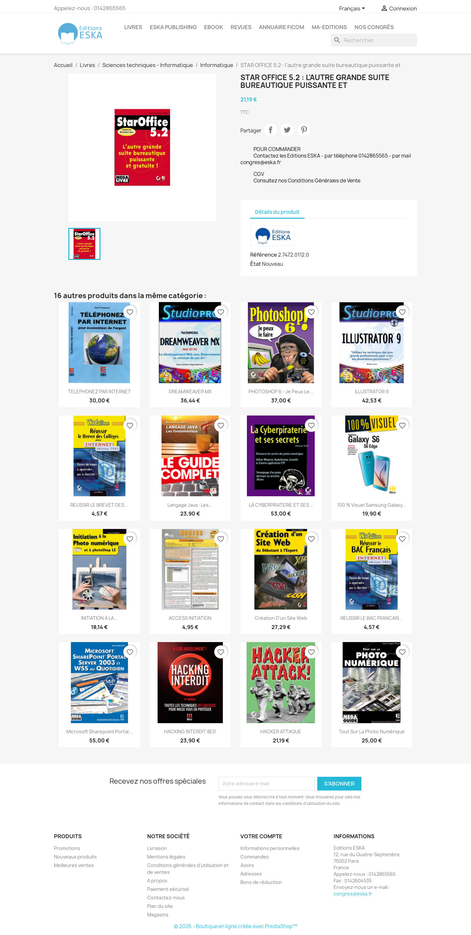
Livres (133, 27)
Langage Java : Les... (190, 505)
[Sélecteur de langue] (353, 9)
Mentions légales (166, 857)
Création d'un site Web (281, 618)
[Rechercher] (374, 40)
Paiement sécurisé (168, 889)
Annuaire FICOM (281, 27)
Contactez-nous (166, 897)
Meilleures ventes (74, 865)
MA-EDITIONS (329, 27)
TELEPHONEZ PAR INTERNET (99, 391)
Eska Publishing (173, 27)
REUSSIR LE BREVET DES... (99, 505)
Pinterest (303, 129)
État (255, 264)
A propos (157, 880)
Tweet (287, 129)
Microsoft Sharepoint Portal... (99, 731)
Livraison (157, 848)
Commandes (254, 857)
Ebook (213, 27)
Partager (270, 129)
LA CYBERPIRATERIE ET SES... (281, 505)
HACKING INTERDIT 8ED (190, 731)
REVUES (241, 27)
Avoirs (247, 865)
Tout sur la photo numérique (372, 731)
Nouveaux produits (75, 857)
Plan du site (160, 906)
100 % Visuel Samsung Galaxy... (371, 505)
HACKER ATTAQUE (280, 731)
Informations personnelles (270, 848)
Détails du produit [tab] (277, 212)
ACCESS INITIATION (190, 618)
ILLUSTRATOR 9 (372, 391)
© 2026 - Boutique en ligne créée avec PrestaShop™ (235, 926)
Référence (263, 254)
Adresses (251, 874)
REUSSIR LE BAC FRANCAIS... (371, 618)
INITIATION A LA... (99, 618)
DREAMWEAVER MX (190, 391)
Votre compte (261, 836)
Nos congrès (374, 27)
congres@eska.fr (353, 894)
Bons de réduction (261, 882)
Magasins (157, 914)
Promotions (67, 848)
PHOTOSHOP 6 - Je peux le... (281, 391)
